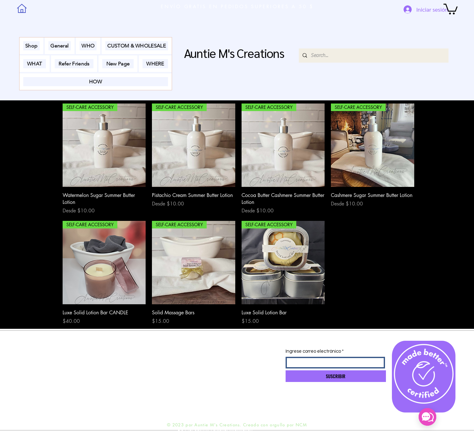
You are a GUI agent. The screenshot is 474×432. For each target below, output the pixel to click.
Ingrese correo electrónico (313, 351)
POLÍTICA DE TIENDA (104, 365)
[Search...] (373, 55)
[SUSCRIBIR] (336, 376)
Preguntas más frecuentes (107, 390)
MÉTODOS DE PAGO (104, 377)
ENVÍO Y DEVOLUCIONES (109, 353)
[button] (450, 8)
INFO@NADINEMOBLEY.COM (186, 353)
